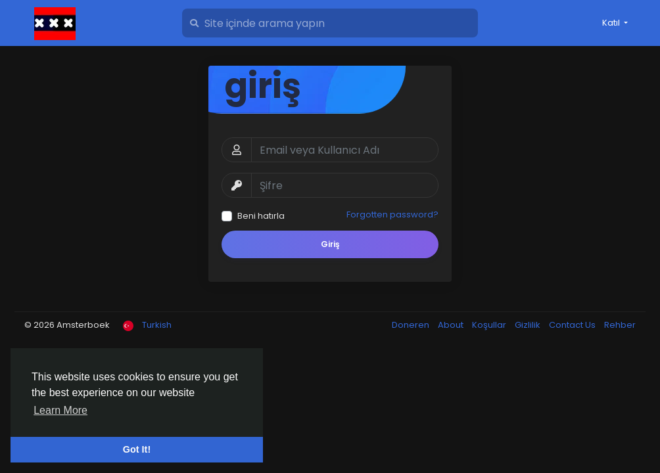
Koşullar (490, 325)
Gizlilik (528, 325)
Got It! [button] (137, 449)
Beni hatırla (261, 216)
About (451, 325)
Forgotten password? (392, 214)
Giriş (330, 244)
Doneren (411, 325)
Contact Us (573, 325)
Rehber (620, 325)
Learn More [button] (60, 410)
